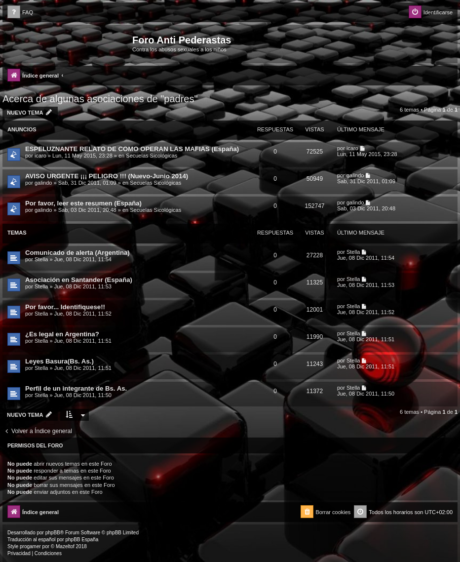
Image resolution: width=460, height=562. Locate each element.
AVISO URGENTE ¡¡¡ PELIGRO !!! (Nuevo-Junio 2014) (106, 176)
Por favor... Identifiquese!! (65, 307)
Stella (41, 259)
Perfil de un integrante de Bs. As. (76, 388)
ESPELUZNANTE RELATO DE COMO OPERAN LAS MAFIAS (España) (132, 149)
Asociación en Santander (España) (78, 279)
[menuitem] (20, 12)
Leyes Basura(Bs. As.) (59, 361)
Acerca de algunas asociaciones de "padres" (100, 98)
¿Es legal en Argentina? (62, 334)
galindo (43, 183)
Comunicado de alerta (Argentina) (77, 252)
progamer (30, 546)
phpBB (52, 532)
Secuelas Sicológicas (151, 156)
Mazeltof (65, 546)
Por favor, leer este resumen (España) (83, 203)
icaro (40, 156)
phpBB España (81, 539)
